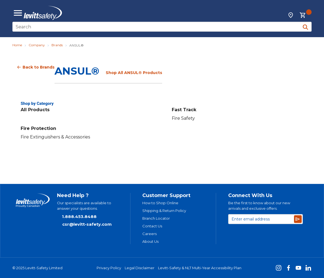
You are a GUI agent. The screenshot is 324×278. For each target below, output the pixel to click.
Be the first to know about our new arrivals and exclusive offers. (259, 206)
